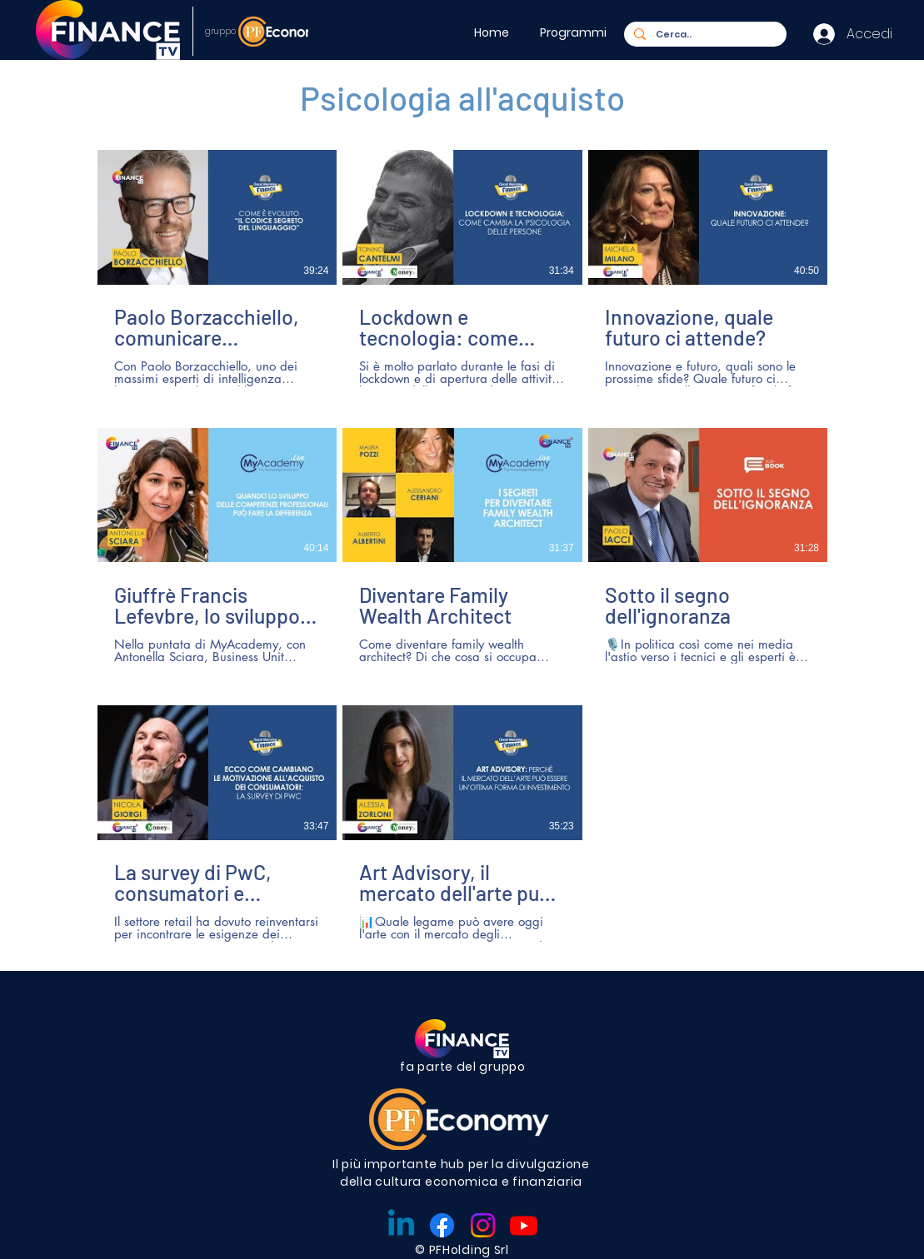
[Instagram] (483, 1225)
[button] (575, 32)
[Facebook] (442, 1225)
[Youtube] (523, 1225)
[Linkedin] (401, 1225)
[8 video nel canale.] (462, 546)
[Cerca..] (704, 34)
